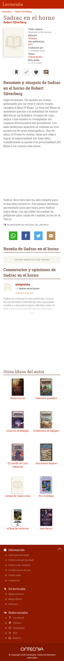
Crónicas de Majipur (17, 430)
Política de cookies (19, 565)
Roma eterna (17, 398)
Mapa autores (16, 594)
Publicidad (15, 575)
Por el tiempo (46, 495)
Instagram (18, 627)
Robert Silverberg (23, 11)
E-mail (51, 235)
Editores (13, 604)
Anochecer (46, 528)
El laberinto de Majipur (46, 430)
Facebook (18, 617)
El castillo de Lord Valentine (18, 465)
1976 (30, 44)
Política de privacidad (21, 560)
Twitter (17, 622)
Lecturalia (6, 11)
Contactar (14, 580)
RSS (15, 633)
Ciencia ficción (35, 56)
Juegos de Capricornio (18, 495)
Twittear (38, 235)
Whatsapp (13, 235)
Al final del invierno (18, 528)
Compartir (26, 235)
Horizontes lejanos (46, 463)
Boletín (16, 638)
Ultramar (32, 38)
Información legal (19, 555)
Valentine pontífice (46, 398)
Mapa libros (15, 599)
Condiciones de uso (20, 570)
